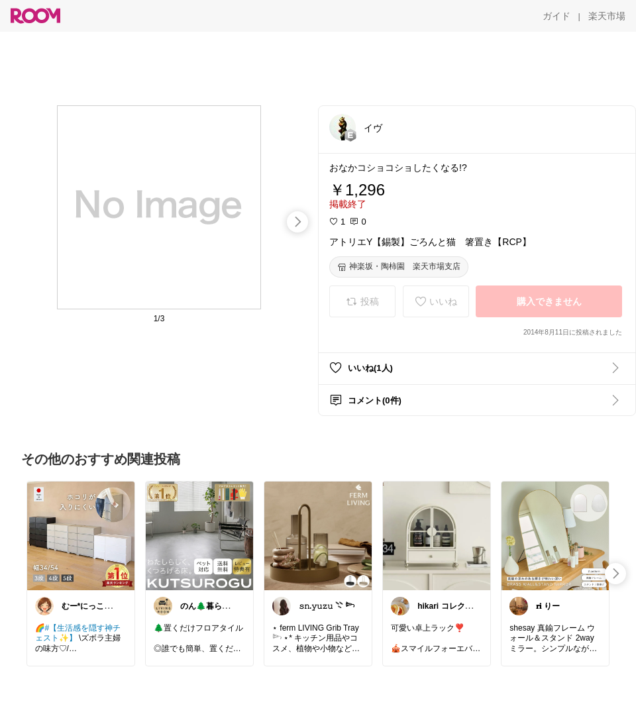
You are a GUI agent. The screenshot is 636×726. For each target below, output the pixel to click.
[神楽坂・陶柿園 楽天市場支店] (398, 267)
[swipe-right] (297, 222)
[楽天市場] (606, 16)
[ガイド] (556, 16)
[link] (80, 535)
